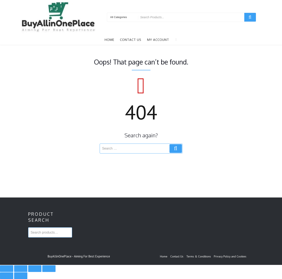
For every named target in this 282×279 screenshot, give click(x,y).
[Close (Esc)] (49, 268)
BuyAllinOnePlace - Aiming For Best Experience (79, 256)
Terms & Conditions (198, 256)
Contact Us (130, 40)
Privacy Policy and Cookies (230, 256)
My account (158, 40)
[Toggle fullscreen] (20, 268)
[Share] (34, 268)
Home (109, 40)
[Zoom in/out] (6, 268)
